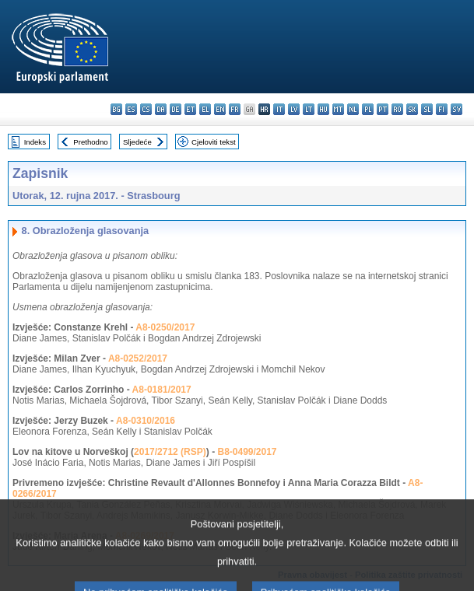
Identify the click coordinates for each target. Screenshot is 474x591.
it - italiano (279, 109)
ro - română (397, 109)
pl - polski (368, 109)
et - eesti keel (190, 109)
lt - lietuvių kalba (308, 109)
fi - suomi (442, 109)
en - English (220, 109)
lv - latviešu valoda (294, 109)
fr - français (235, 109)
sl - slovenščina (427, 109)
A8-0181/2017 (161, 389)
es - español (131, 109)
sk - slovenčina (412, 109)
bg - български (116, 109)
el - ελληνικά (205, 109)
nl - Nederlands (353, 109)
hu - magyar (323, 109)
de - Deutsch (175, 109)
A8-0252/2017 (137, 358)
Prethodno (90, 142)
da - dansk (161, 109)
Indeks (35, 142)
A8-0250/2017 (165, 327)
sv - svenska (456, 109)
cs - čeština (146, 109)
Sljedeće (137, 142)
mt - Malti (338, 109)
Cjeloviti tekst (213, 142)
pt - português (382, 109)
